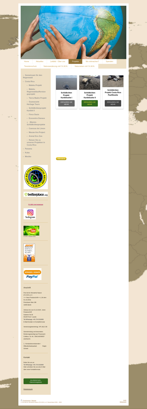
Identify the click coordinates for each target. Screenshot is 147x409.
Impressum (28, 389)
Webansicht (123, 402)
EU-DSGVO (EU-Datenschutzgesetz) (36, 381)
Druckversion (26, 400)
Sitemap (33, 400)
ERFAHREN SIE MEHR (66, 103)
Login (124, 400)
